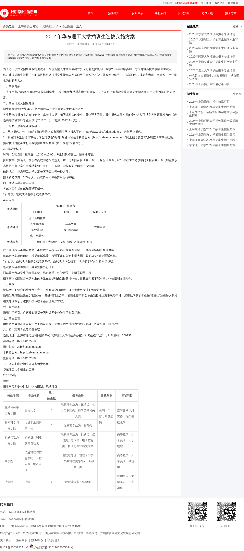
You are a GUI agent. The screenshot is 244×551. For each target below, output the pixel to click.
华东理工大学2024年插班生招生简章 (212, 145)
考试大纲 (207, 13)
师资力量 (184, 13)
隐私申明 (21, 540)
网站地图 (233, 3)
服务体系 (137, 13)
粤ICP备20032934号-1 (14, 547)
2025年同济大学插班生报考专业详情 (212, 56)
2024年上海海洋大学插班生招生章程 (212, 134)
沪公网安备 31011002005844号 (51, 547)
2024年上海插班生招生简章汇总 (209, 101)
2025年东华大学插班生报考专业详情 (212, 34)
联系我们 (53, 540)
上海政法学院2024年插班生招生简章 (212, 129)
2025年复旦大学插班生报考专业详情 (212, 70)
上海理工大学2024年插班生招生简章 (212, 107)
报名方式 (230, 13)
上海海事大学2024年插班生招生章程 (212, 139)
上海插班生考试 (28, 26)
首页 (90, 13)
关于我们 (206, 3)
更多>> (237, 26)
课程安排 (160, 13)
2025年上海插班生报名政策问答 (209, 84)
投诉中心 (37, 540)
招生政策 (114, 13)
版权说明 (219, 3)
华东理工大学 (49, 26)
